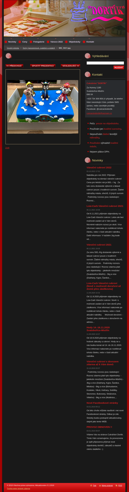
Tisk (94, 485)
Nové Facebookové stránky (102, 402)
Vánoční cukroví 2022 (99, 167)
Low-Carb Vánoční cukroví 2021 (105, 206)
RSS (120, 485)
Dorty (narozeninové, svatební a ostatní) (39, 48)
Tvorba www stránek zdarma (18, 488)
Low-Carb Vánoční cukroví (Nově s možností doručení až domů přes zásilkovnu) (104, 286)
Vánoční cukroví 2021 (99, 244)
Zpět (7, 148)
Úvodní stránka (13, 48)
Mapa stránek (107, 485)
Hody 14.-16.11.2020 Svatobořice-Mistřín (98, 329)
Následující (71, 66)
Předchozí (13, 66)
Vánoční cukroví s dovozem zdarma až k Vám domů (103, 363)
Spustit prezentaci (43, 66)
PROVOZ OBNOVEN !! (99, 427)
